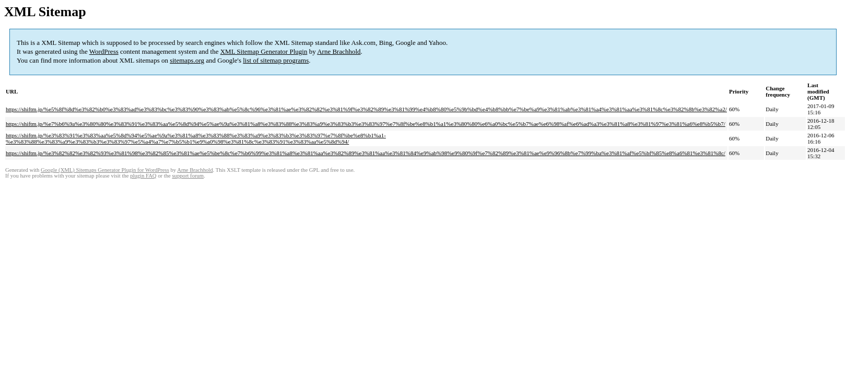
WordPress (104, 51)
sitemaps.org (187, 60)
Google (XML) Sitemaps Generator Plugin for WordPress (105, 170)
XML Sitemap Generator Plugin (264, 51)
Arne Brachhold (338, 51)
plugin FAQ (143, 176)
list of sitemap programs (276, 60)
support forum (188, 176)
